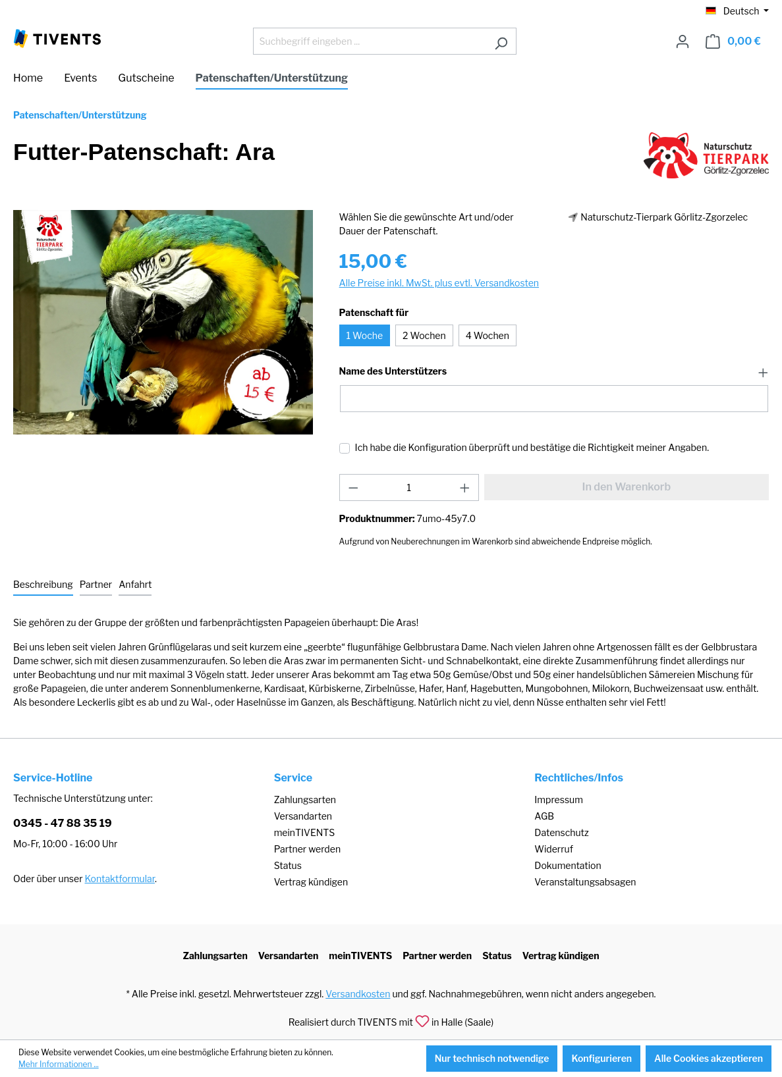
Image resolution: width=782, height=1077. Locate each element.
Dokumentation (567, 865)
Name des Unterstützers (393, 371)
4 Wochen (487, 335)
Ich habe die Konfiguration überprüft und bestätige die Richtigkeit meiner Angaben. (532, 447)
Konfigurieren (601, 1058)
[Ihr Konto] (682, 41)
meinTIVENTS (304, 832)
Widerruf (553, 848)
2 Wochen (424, 335)
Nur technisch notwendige (492, 1058)
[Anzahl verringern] (353, 487)
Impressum (558, 799)
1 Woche (365, 335)
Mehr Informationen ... (58, 1064)
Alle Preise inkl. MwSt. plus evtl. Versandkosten (439, 282)
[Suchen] (501, 41)
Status (288, 865)
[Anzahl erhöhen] (465, 487)
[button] (554, 372)
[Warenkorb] (733, 41)
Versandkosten (357, 993)
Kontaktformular (120, 878)
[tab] (43, 585)
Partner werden (307, 848)
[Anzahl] (409, 487)
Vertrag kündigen (311, 881)
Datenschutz (561, 832)
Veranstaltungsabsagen (585, 881)
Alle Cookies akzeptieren (708, 1058)
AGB (544, 816)
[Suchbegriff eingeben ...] (369, 41)
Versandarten (303, 816)
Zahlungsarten (305, 799)
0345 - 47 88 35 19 (62, 823)
